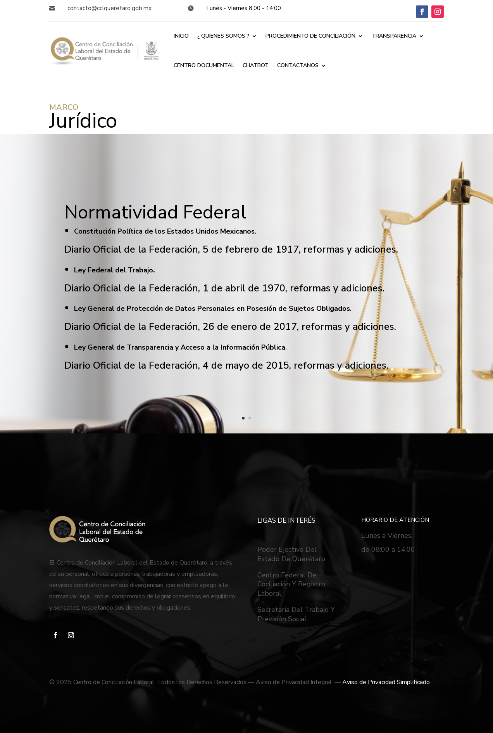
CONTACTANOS (298, 65)
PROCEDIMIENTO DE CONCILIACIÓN (310, 36)
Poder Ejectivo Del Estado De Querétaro (291, 554)
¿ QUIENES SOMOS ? (223, 36)
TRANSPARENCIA (394, 36)
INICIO (181, 36)
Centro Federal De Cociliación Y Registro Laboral (291, 584)
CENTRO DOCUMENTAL (204, 65)
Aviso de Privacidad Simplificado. (386, 682)
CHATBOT (256, 65)
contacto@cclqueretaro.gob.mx (109, 8)
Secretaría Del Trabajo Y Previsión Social (296, 614)
